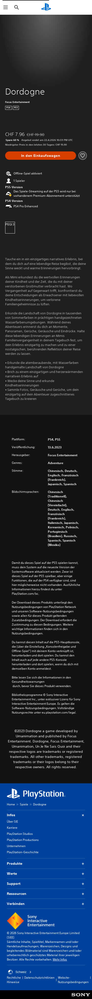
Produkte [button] (46, 863)
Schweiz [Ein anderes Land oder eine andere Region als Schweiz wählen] (20, 972)
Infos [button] (46, 815)
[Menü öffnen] (5, 7)
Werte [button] (46, 873)
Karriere (12, 828)
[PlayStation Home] (46, 7)
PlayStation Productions (23, 840)
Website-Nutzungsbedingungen (73, 979)
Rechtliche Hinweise (14, 979)
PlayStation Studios (20, 834)
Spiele (24, 804)
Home (11, 804)
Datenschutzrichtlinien (39, 977)
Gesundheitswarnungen (28, 682)
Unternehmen (16, 846)
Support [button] (46, 883)
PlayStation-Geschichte (23, 852)
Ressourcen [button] (46, 893)
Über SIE (12, 821)
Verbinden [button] (46, 903)
